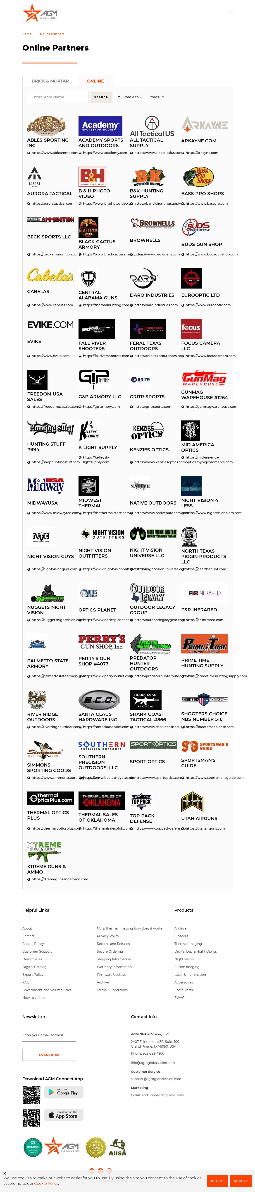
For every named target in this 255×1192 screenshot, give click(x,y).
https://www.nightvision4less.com (204, 512)
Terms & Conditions (112, 990)
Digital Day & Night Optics (195, 951)
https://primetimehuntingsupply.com (204, 676)
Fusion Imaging (187, 967)
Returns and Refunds (113, 944)
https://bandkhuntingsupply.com (153, 203)
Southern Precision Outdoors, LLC (98, 762)
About (27, 928)
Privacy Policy (108, 936)
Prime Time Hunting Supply (202, 662)
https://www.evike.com (48, 355)
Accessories (183, 982)
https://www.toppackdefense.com (153, 828)
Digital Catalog (34, 967)
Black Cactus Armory (97, 243)
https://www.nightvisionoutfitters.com (102, 569)
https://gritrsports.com (150, 406)
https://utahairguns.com (203, 828)
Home (27, 34)
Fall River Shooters (92, 345)
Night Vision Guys (50, 556)
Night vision (184, 959)
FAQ (25, 982)
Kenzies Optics (149, 449)
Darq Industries (152, 294)
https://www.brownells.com (153, 254)
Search (102, 97)
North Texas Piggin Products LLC (203, 556)
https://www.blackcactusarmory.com (102, 254)
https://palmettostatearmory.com (50, 676)
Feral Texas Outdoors (146, 345)
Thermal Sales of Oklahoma (98, 816)
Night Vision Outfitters (95, 552)
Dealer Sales (32, 959)
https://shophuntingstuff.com (50, 462)
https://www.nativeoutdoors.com (153, 512)
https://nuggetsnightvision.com (50, 619)
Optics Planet (97, 609)
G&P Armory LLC (100, 396)
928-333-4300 (153, 1053)
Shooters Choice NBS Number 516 (204, 716)
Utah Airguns (199, 818)
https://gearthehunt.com (203, 569)
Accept (241, 1181)
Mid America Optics (197, 447)
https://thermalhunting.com (102, 305)
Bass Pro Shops (202, 193)
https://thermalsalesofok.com (102, 828)
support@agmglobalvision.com (156, 1079)
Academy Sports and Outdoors (101, 142)
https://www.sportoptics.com (153, 777)
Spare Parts (183, 990)
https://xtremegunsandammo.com (50, 879)
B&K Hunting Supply (146, 193)
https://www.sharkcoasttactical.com (153, 726)
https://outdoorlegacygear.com (153, 619)
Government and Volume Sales (46, 990)
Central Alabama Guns (98, 294)
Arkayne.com (199, 140)
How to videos (33, 997)
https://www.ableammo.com (50, 152)
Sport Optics (147, 761)
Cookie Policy (33, 944)
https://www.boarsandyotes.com (102, 777)
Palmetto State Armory (48, 663)
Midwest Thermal (90, 502)
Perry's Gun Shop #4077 (94, 660)
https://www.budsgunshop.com (204, 254)
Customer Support (37, 951)
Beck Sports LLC (49, 236)
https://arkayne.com (199, 152)
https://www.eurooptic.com (204, 305)
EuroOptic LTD (200, 294)
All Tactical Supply (146, 142)
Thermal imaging (188, 944)
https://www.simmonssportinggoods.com (50, 777)
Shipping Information (114, 959)
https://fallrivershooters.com (102, 355)
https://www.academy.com (102, 152)
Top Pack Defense (142, 818)
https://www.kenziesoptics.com (153, 462)
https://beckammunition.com (50, 254)
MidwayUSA (42, 502)
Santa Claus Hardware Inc (98, 716)
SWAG (179, 997)
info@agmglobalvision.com (153, 1062)
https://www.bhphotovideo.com (102, 203)
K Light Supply (98, 447)
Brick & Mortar (50, 81)
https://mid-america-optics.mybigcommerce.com (204, 459)
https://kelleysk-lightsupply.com (94, 459)
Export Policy (32, 974)
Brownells (145, 240)
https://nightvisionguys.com (50, 569)
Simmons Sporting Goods (49, 767)
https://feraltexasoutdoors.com (153, 355)
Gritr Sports (147, 396)
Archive (103, 982)
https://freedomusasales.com (50, 406)
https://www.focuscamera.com (204, 355)
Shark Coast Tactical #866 (148, 716)
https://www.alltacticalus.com (153, 152)
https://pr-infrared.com (202, 619)
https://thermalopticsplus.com (50, 828)
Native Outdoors (153, 502)
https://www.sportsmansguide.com (204, 777)
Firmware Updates (111, 974)
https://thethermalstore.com (102, 512)
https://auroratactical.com (50, 203)
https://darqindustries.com (153, 305)
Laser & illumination (190, 974)
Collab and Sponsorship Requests (157, 1095)
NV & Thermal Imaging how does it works (130, 928)
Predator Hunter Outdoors (144, 663)
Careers (28, 936)
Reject (217, 1181)
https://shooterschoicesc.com (204, 726)
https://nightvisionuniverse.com (153, 569)
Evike (34, 341)
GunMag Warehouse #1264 (204, 394)
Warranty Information (114, 967)
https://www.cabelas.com (50, 305)
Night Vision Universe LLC (147, 552)
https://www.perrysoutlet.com (102, 676)
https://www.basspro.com (204, 203)
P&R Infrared (199, 609)
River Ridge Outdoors (42, 716)
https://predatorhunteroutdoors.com (153, 676)
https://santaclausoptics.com (102, 726)
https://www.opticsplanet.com (102, 619)
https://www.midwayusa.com (50, 512)
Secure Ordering (110, 951)
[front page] (62, 1147)
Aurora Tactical (49, 193)
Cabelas (38, 291)
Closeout (181, 936)
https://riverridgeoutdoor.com (50, 726)
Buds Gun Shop (201, 244)
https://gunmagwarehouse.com (204, 406)
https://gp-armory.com (99, 406)
